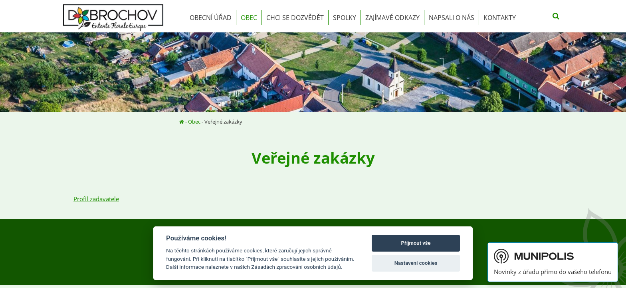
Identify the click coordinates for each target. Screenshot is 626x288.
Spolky (344, 17)
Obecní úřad (211, 17)
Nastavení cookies (416, 263)
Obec (249, 17)
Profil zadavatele (96, 199)
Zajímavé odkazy (392, 17)
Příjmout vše (416, 243)
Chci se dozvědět (295, 17)
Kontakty (499, 17)
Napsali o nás (451, 17)
